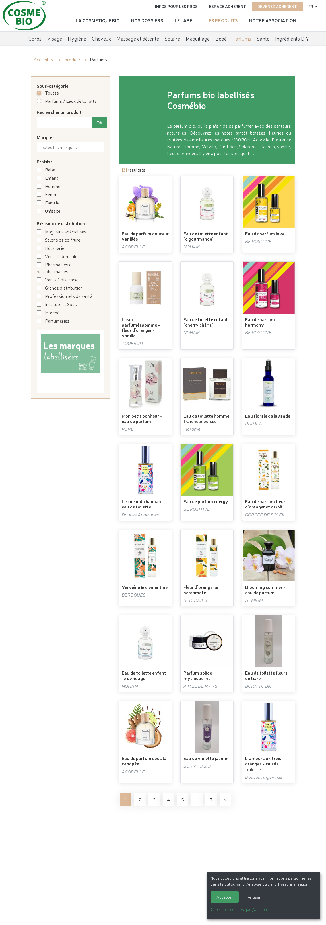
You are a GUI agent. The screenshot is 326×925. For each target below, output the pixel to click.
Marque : (45, 137)
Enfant (47, 178)
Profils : (44, 161)
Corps (35, 38)
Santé (263, 38)
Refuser (254, 896)
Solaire (172, 38)
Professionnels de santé (64, 296)
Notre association (272, 20)
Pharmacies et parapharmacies (55, 267)
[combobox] (70, 147)
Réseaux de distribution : (62, 223)
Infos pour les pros (176, 6)
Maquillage (198, 38)
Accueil (41, 59)
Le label (185, 20)
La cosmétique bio (98, 20)
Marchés (49, 312)
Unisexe (48, 211)
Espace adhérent (227, 6)
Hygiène (77, 38)
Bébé (221, 38)
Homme (48, 186)
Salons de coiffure (58, 240)
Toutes (48, 92)
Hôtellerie (50, 248)
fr (311, 6)
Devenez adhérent (277, 6)
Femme (48, 194)
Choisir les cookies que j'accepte (239, 909)
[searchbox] (70, 147)
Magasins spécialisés (61, 231)
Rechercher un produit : (60, 112)
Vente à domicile (57, 256)
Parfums (241, 38)
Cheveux (101, 38)
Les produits (222, 20)
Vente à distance (57, 279)
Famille (48, 202)
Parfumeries (53, 320)
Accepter (224, 896)
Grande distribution (60, 287)
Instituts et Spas (57, 304)
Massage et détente (138, 38)
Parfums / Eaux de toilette (67, 101)
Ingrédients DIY (292, 38)
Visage (54, 38)
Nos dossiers (147, 20)
